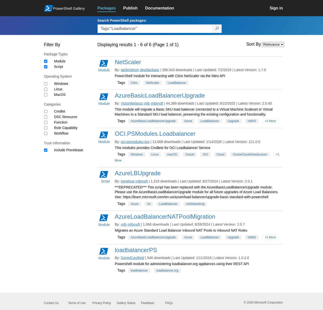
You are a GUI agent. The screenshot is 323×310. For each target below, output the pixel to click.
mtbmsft (157, 103)
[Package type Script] (45, 66)
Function (60, 122)
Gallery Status (126, 303)
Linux (58, 89)
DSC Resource (65, 117)
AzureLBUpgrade (138, 173)
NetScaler (128, 62)
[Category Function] (45, 122)
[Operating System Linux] (45, 89)
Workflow (61, 133)
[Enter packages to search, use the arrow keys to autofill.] (154, 28)
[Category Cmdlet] (45, 111)
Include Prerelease (68, 150)
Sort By (253, 44)
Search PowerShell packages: (122, 20)
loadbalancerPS (136, 250)
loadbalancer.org (167, 270)
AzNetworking (195, 204)
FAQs (169, 303)
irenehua (127, 181)
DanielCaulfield (132, 258)
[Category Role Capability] (45, 128)
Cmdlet (59, 111)
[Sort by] (273, 44)
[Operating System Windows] (45, 83)
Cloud (220, 154)
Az (148, 204)
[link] (110, 8)
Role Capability (65, 128)
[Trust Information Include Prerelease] (45, 150)
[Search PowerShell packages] (217, 28)
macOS (172, 154)
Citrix (134, 83)
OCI (205, 154)
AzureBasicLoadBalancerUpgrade (160, 95)
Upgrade (233, 121)
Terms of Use (77, 303)
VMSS (252, 121)
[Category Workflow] (45, 133)
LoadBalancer (177, 83)
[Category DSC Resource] (45, 117)
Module (59, 61)
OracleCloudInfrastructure (250, 154)
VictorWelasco (132, 103)
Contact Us (51, 303)
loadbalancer (139, 270)
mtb (147, 103)
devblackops (149, 70)
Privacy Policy (101, 303)
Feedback (147, 303)
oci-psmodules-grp (135, 142)
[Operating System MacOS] (45, 94)
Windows (61, 84)
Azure (188, 121)
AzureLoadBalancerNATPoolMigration (165, 216)
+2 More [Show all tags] (270, 121)
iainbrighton (130, 70)
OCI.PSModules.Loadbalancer (155, 133)
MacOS (60, 95)
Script (58, 67)
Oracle (190, 154)
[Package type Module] (45, 61)
